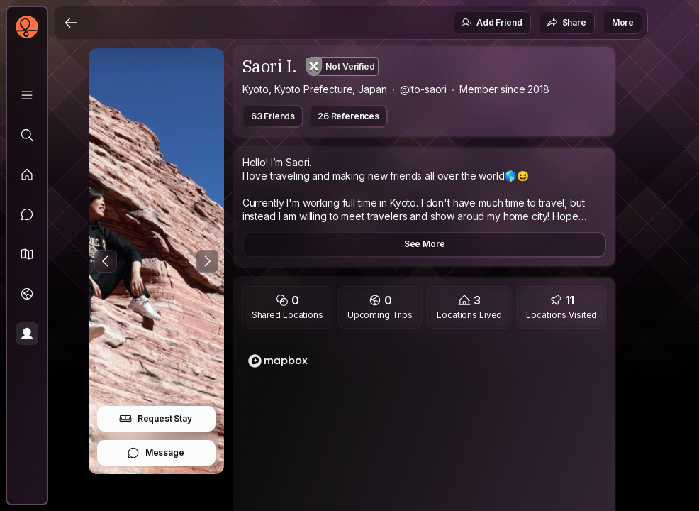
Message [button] (155, 452)
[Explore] (27, 134)
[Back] (71, 22)
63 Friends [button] (273, 116)
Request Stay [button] (155, 418)
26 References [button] (348, 116)
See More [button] (424, 243)
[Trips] (27, 293)
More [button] (623, 22)
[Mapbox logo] (278, 361)
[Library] (27, 95)
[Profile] (27, 333)
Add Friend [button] (491, 22)
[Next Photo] (207, 261)
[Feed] (27, 174)
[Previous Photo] (105, 261)
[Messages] (27, 214)
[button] (27, 254)
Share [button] (566, 22)
